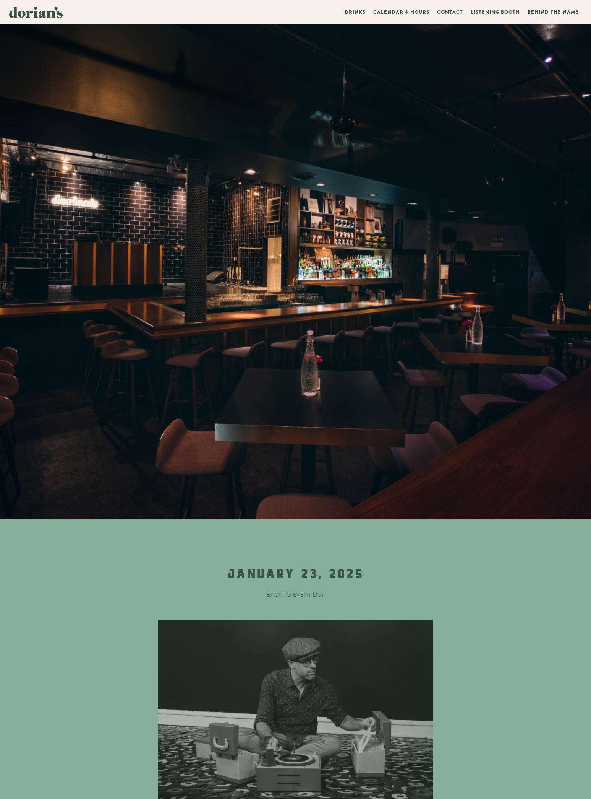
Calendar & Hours (401, 12)
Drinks (355, 12)
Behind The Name (553, 12)
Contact (450, 12)
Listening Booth (495, 12)
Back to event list (295, 595)
